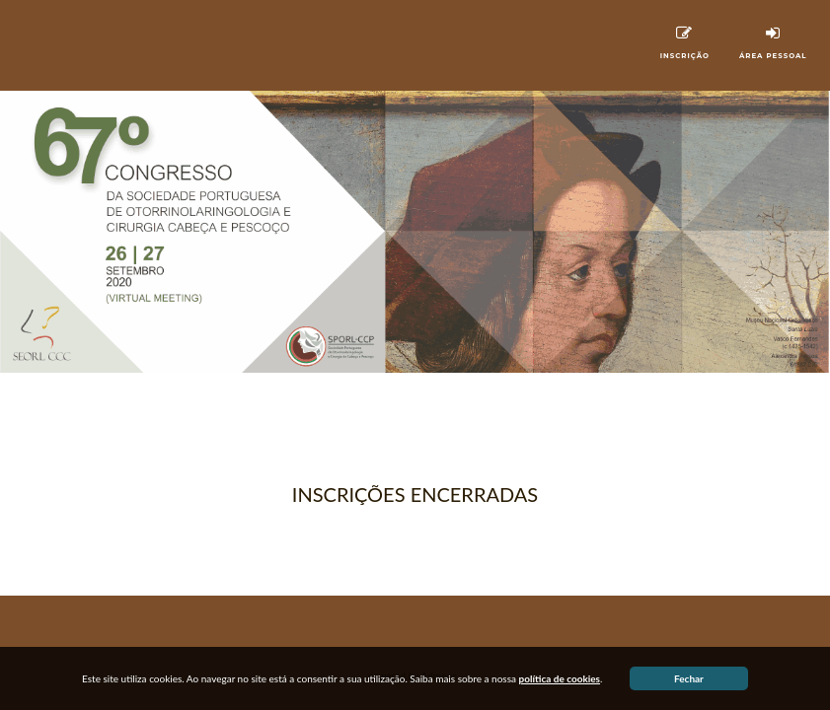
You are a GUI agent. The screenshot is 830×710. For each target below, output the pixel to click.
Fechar (689, 678)
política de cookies (560, 678)
